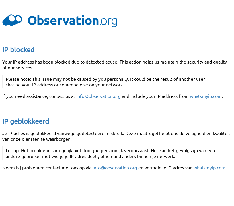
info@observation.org (98, 96)
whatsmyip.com (206, 96)
